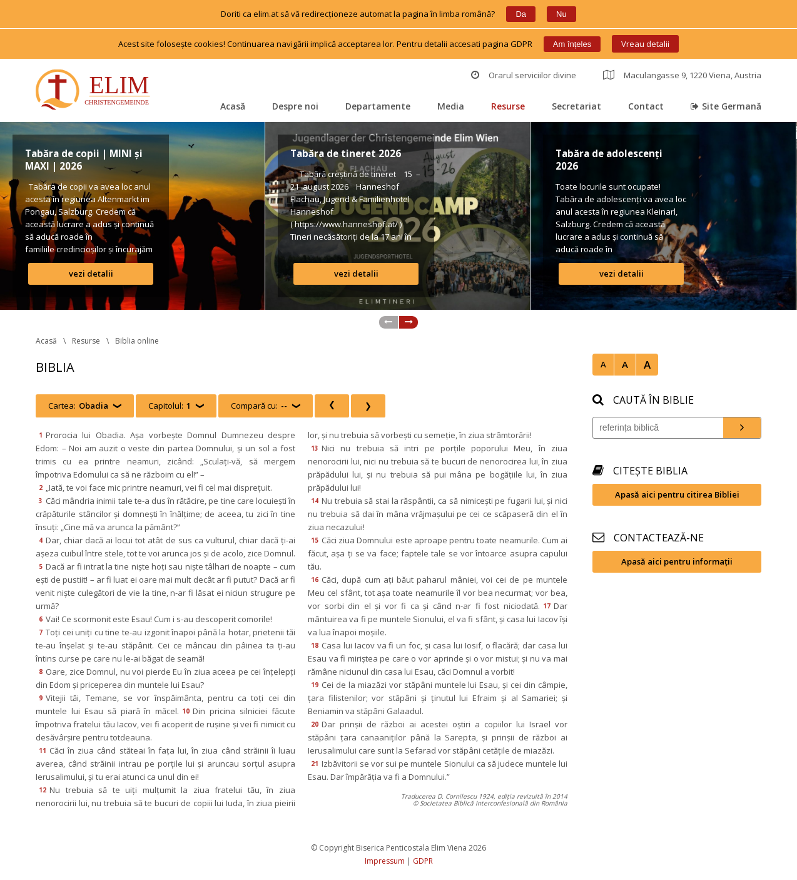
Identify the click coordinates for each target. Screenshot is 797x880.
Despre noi (295, 106)
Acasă (232, 106)
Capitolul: (169, 405)
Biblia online (137, 340)
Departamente (377, 106)
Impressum (385, 861)
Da (520, 14)
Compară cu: (259, 405)
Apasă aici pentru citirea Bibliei (677, 494)
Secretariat (576, 106)
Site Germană (726, 106)
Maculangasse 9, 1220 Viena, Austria (682, 75)
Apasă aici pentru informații (677, 561)
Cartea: (78, 405)
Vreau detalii (645, 43)
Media (450, 106)
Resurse (508, 106)
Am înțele (572, 44)
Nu (561, 14)
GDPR (423, 861)
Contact (646, 106)
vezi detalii (91, 273)
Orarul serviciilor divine (523, 75)
